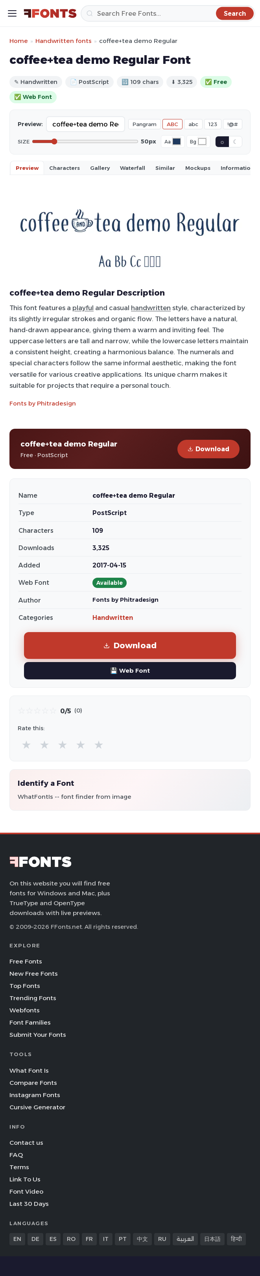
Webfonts (24, 1010)
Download (208, 449)
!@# (232, 124)
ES (53, 1239)
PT (123, 1239)
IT (106, 1239)
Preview (27, 168)
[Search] (168, 13)
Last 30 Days (29, 1203)
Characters (64, 168)
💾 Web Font (130, 670)
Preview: (30, 124)
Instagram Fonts (34, 1095)
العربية (185, 1239)
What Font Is (29, 1070)
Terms (19, 1167)
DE (35, 1239)
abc (193, 124)
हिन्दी (236, 1239)
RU (162, 1239)
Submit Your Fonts (37, 1034)
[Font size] (85, 141)
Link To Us (25, 1179)
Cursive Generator (37, 1107)
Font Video (26, 1191)
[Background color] (202, 141)
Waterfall (132, 168)
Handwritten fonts (63, 41)
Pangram (145, 124)
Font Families (30, 1022)
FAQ (16, 1155)
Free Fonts (25, 961)
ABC (172, 124)
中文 (142, 1239)
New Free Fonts (33, 973)
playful (83, 308)
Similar (165, 168)
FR (89, 1239)
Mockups (197, 168)
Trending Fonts (32, 998)
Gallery (100, 168)
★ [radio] (26, 744)
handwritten (151, 308)
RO (71, 1239)
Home (18, 41)
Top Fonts (24, 986)
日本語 (212, 1239)
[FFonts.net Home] (50, 13)
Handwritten (112, 617)
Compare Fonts (33, 1082)
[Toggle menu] (12, 13)
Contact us (26, 1142)
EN (17, 1239)
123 (212, 124)
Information (237, 168)
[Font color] (176, 141)
